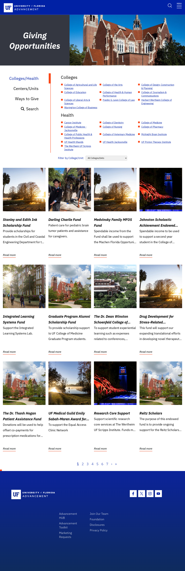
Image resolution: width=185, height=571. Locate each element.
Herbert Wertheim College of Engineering (156, 102)
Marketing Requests (65, 535)
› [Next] (111, 464)
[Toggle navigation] (179, 5)
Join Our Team (99, 514)
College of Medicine (151, 122)
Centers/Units (26, 88)
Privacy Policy (99, 530)
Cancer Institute (72, 122)
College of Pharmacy (152, 126)
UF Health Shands (73, 142)
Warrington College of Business (80, 107)
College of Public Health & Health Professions (78, 136)
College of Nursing (112, 126)
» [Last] (116, 464)
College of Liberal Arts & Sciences (77, 102)
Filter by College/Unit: (71, 158)
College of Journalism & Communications (154, 94)
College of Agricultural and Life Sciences (80, 86)
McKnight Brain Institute (154, 134)
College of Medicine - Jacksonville (75, 128)
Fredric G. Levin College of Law (119, 100)
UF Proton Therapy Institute (156, 142)
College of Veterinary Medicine (119, 134)
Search (29, 108)
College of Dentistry (113, 122)
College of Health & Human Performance (117, 94)
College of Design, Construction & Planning (157, 86)
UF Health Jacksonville (115, 142)
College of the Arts (113, 84)
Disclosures (97, 525)
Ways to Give (27, 98)
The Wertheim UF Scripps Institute (77, 148)
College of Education (75, 92)
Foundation (97, 519)
